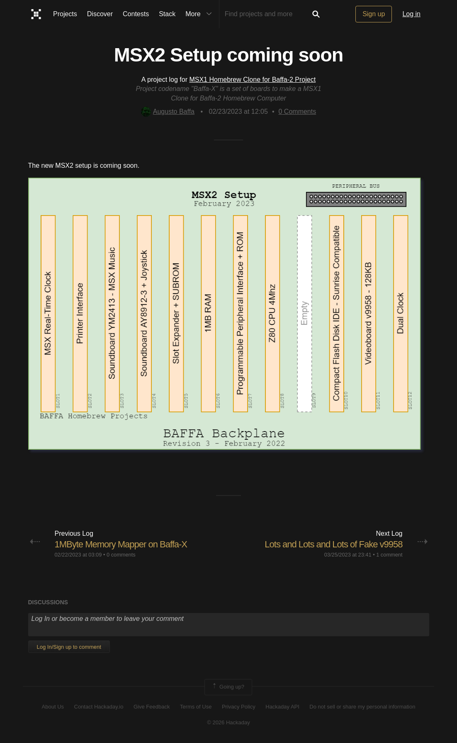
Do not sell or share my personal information (362, 707)
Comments (297, 111)
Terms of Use (196, 707)
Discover (100, 13)
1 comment (389, 555)
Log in (411, 13)
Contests (136, 13)
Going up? (227, 687)
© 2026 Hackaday (228, 722)
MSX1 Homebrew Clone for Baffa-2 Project (252, 79)
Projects (65, 13)
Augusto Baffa (167, 111)
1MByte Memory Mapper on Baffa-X (121, 544)
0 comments (121, 555)
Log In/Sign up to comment (69, 647)
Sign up (373, 13)
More (200, 14)
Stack (167, 13)
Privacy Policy (238, 707)
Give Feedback (152, 707)
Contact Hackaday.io (99, 707)
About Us (53, 707)
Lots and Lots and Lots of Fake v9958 (333, 544)
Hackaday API (282, 707)
